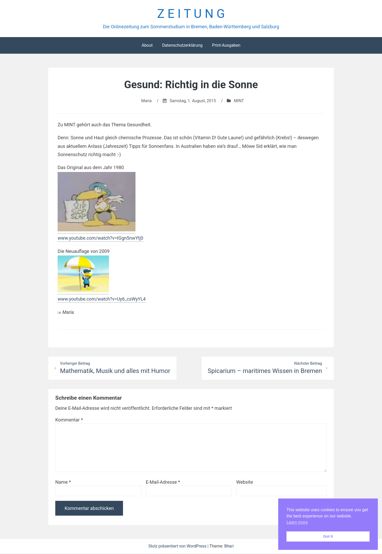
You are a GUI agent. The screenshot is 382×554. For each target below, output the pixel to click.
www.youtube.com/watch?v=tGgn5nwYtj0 (101, 238)
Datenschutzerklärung (182, 45)
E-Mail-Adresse (163, 482)
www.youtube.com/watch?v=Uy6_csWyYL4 (102, 299)
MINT (239, 101)
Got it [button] (328, 536)
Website (244, 482)
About (147, 45)
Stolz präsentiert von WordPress (178, 546)
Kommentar (69, 420)
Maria (146, 101)
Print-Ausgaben (226, 45)
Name (63, 482)
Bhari (229, 546)
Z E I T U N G (190, 13)
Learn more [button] (297, 522)
